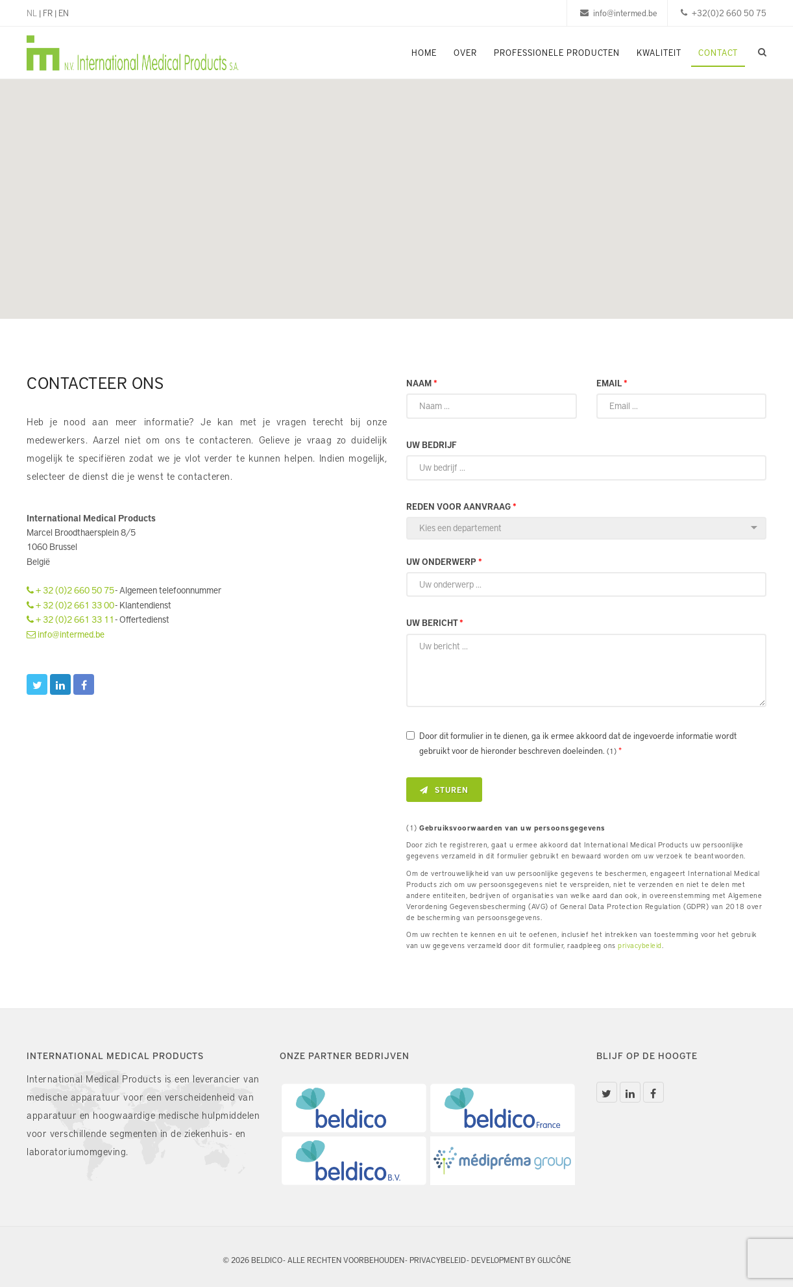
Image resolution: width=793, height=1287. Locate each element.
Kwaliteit (659, 52)
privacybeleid (640, 945)
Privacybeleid (437, 1260)
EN (63, 13)
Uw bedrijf (431, 445)
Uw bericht (434, 623)
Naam (421, 383)
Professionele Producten (557, 52)
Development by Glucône (521, 1260)
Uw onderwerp (444, 562)
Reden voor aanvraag (461, 506)
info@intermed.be (65, 634)
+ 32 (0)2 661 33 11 (70, 619)
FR (48, 13)
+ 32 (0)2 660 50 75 (70, 590)
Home (424, 52)
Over (465, 52)
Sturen (444, 789)
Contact (718, 52)
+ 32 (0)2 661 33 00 (70, 605)
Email (612, 383)
